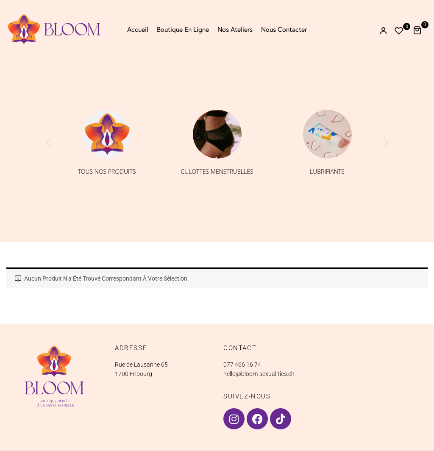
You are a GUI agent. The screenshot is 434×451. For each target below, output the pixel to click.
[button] (420, 29)
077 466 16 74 (242, 364)
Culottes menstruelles (217, 171)
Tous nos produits (107, 171)
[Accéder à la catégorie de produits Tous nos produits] (107, 134)
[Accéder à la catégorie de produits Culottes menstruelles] (217, 134)
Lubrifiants (327, 171)
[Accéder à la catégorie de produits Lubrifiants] (327, 134)
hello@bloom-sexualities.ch (259, 373)
